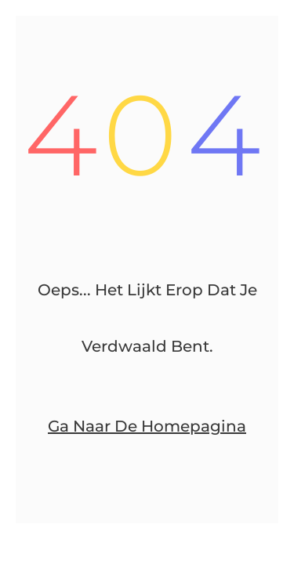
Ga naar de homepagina (147, 426)
